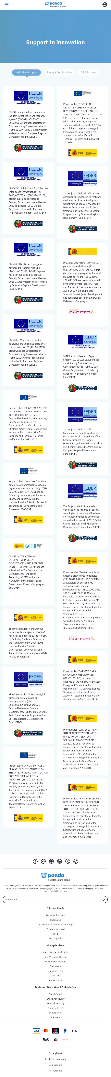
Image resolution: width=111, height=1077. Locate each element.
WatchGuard (55, 994)
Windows (99, 888)
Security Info (55, 938)
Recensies (55, 919)
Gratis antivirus (55, 970)
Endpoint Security (56, 998)
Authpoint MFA (55, 1008)
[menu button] (7, 5)
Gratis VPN (55, 975)
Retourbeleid (55, 1070)
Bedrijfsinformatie (55, 915)
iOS (65, 891)
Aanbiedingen (56, 980)
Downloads (55, 966)
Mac (45, 891)
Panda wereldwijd (55, 929)
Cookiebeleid (55, 1064)
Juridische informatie (56, 1059)
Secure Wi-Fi (55, 1012)
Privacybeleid (56, 1053)
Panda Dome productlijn (55, 952)
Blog (55, 933)
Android (54, 891)
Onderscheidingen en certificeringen (55, 924)
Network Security (55, 1003)
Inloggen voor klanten (55, 956)
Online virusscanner (55, 961)
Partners (55, 1017)
